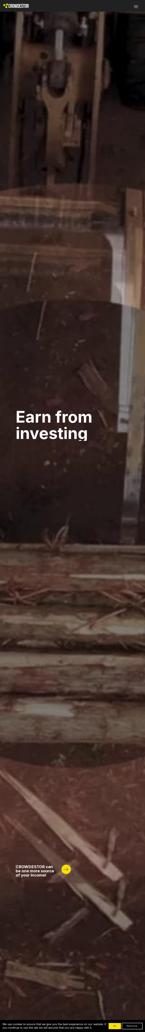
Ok (114, 1026)
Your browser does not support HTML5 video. (72, 516)
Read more (132, 1026)
